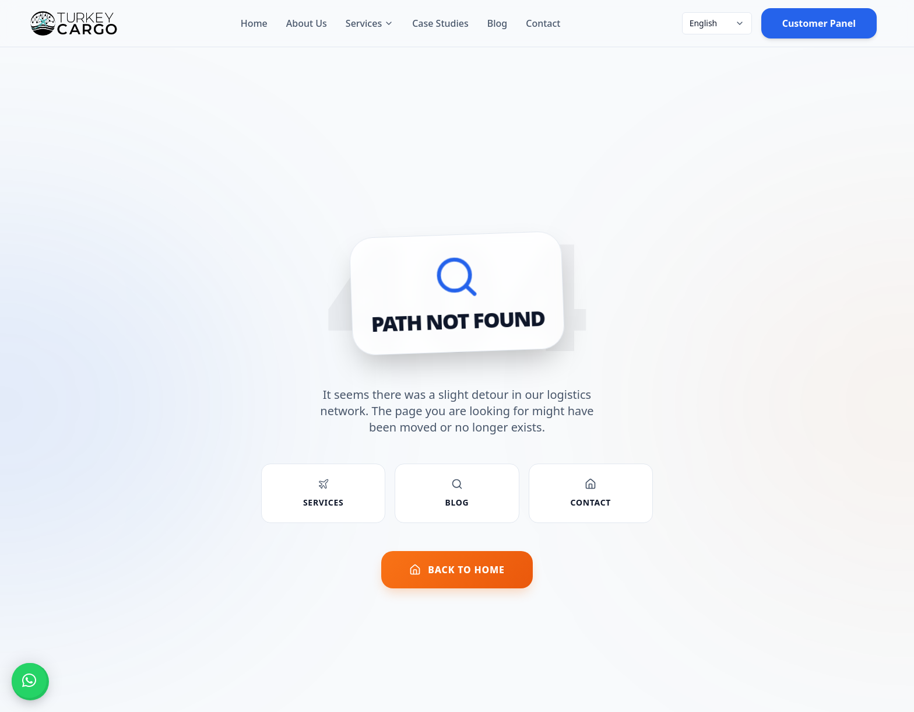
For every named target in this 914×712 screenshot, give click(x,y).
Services (369, 23)
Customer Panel (819, 23)
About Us (306, 23)
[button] (29, 680)
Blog (497, 23)
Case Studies (440, 23)
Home (254, 23)
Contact (543, 23)
